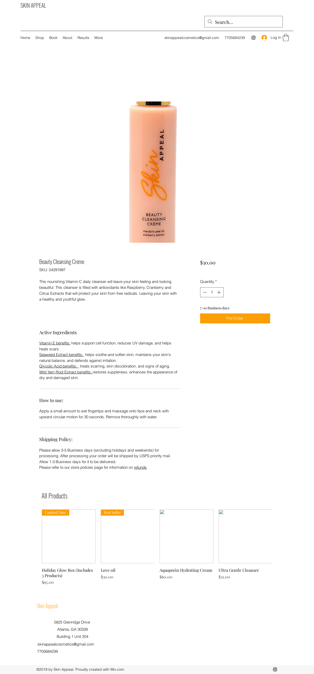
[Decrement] (204, 292)
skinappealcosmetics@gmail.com (191, 37)
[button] (286, 37)
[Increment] (219, 292)
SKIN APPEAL (33, 5)
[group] (157, 547)
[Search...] (243, 22)
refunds (140, 467)
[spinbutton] (212, 292)
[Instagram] (253, 37)
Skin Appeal (47, 605)
